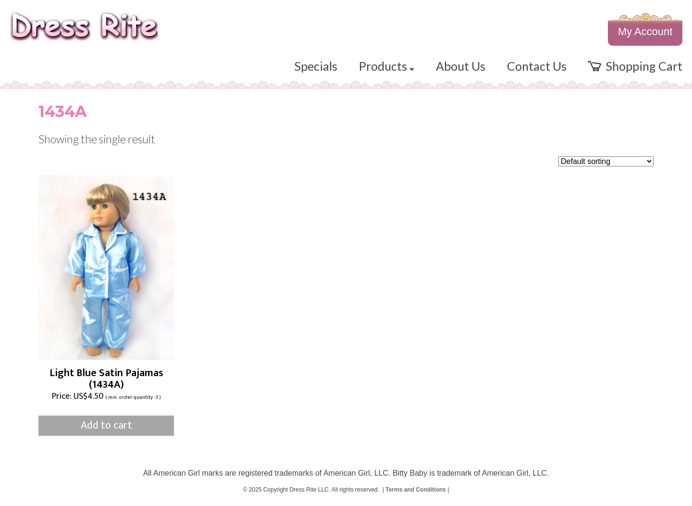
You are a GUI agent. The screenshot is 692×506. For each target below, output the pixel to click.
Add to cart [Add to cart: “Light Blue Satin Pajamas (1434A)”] (106, 425)
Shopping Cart (635, 66)
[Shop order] (606, 161)
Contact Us (537, 66)
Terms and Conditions (415, 489)
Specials (316, 66)
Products (386, 66)
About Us (460, 66)
